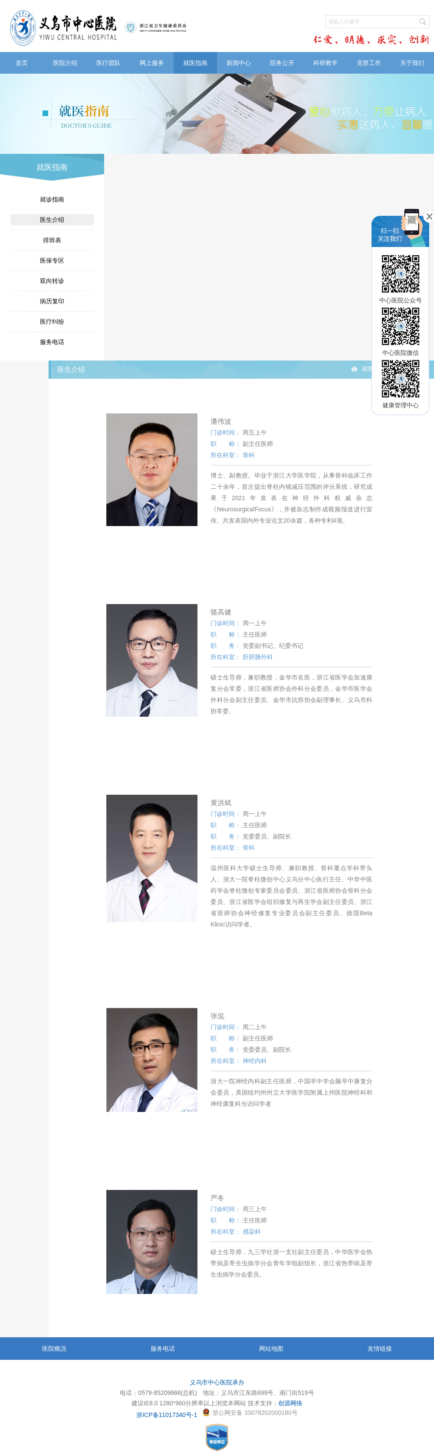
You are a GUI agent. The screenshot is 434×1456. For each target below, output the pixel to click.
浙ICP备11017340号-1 (166, 1414)
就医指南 (195, 62)
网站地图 (271, 1348)
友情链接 (380, 1348)
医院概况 (54, 1348)
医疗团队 (108, 62)
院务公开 (282, 62)
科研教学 (325, 62)
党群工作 (369, 62)
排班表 (52, 240)
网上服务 (152, 62)
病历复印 (52, 301)
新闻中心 (239, 62)
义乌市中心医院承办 (217, 1382)
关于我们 (412, 62)
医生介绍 (52, 219)
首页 (22, 62)
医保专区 (52, 260)
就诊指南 (52, 199)
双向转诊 (52, 280)
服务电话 (52, 341)
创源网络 (290, 1403)
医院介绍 (65, 62)
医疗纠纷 (52, 321)
